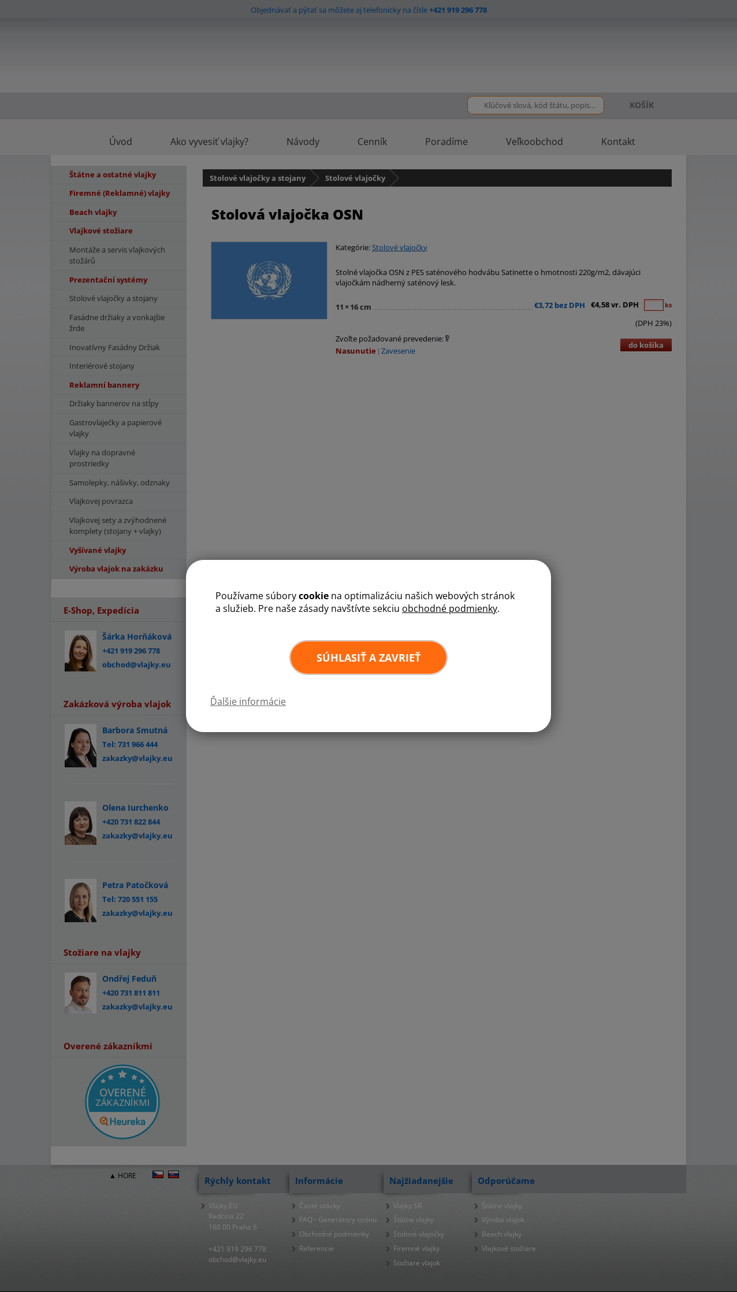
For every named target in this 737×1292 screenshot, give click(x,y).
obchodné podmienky (449, 608)
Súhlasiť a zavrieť (368, 657)
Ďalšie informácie (248, 701)
